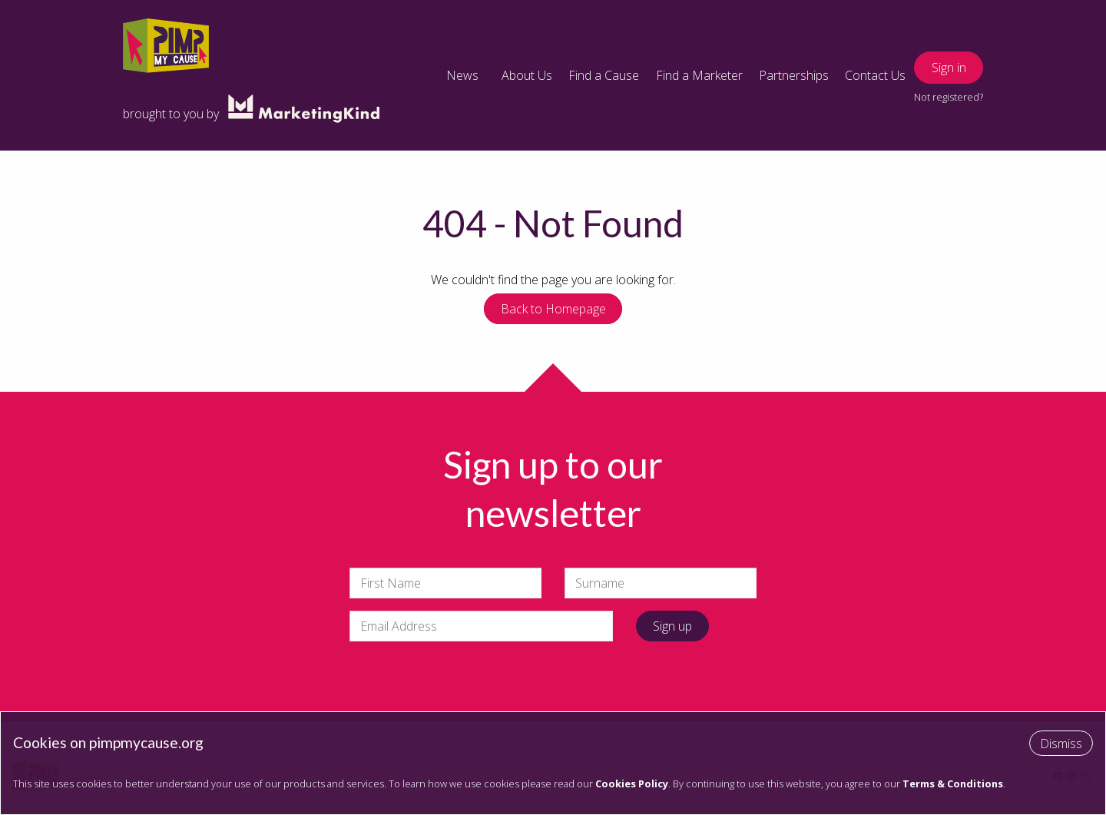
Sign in (949, 67)
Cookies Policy (631, 783)
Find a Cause (603, 75)
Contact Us (875, 75)
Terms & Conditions (952, 783)
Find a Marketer (699, 75)
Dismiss (1061, 743)
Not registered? (948, 97)
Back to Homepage (553, 308)
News (462, 75)
